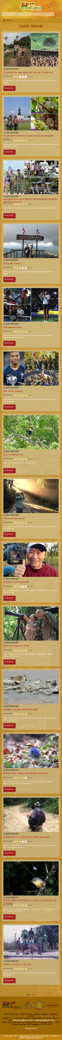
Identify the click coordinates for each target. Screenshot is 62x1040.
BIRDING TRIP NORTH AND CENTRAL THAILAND (25, 773)
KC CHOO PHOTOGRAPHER (16, 582)
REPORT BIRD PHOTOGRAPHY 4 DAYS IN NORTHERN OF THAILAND (29, 902)
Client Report (11, 69)
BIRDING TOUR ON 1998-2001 (17, 965)
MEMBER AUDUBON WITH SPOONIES (20, 710)
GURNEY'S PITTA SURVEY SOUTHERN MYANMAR (26, 837)
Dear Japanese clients (12, 327)
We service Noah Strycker (14, 518)
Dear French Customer (12, 391)
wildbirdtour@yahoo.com (23, 1021)
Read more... (9, 88)
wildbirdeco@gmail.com (44, 1021)
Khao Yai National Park (13, 455)
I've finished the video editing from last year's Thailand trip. (28, 72)
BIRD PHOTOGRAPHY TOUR (16, 646)
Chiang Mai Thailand (12, 263)
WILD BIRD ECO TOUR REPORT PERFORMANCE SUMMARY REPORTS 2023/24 (30, 201)
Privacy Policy (31, 1029)
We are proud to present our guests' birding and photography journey (28, 137)
